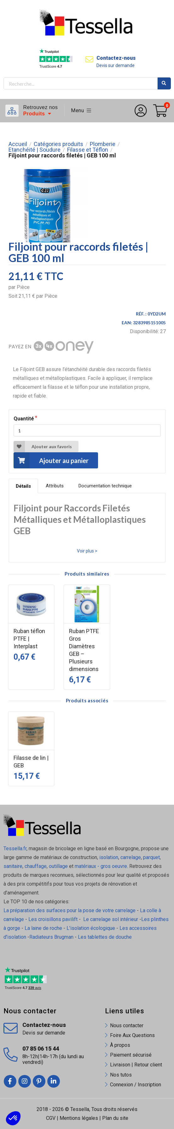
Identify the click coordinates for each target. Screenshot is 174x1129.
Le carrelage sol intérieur (110, 919)
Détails (23, 486)
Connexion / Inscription (135, 1085)
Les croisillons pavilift (53, 919)
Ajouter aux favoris (43, 446)
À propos (120, 1045)
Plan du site (115, 1118)
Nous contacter (126, 1025)
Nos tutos (121, 1075)
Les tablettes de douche (105, 937)
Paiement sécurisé (131, 1055)
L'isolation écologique (91, 928)
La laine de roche (43, 928)
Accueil (18, 144)
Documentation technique (105, 486)
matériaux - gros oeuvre (101, 866)
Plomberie (102, 144)
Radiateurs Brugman (51, 937)
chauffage (36, 866)
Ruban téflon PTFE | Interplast (29, 639)
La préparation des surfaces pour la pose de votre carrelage (69, 910)
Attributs (55, 486)
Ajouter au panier (51, 460)
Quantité (24, 419)
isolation (108, 857)
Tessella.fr (14, 848)
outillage (58, 866)
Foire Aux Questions (132, 1035)
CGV (50, 1118)
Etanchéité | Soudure (35, 150)
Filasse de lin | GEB (31, 761)
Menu (81, 110)
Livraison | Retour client (136, 1065)
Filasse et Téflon (87, 150)
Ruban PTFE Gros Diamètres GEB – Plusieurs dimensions (84, 650)
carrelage (130, 857)
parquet (151, 857)
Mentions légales (79, 1118)
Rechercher (164, 83)
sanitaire (12, 866)
